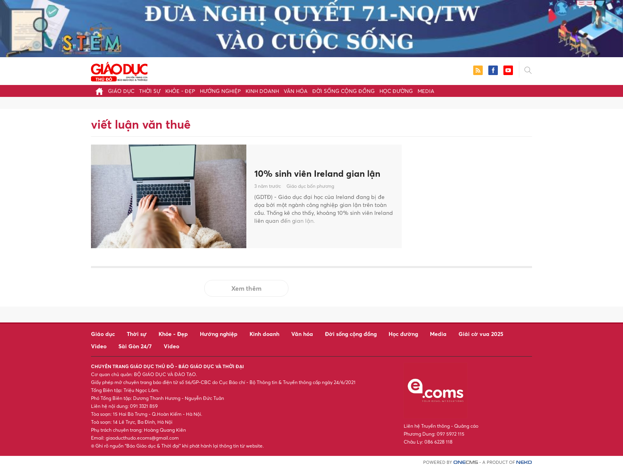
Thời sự (150, 91)
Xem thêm (246, 288)
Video (98, 346)
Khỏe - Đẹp (180, 91)
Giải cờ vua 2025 (481, 333)
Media (426, 91)
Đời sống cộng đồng (343, 91)
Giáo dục (121, 91)
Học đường (396, 91)
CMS (465, 462)
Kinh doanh (262, 91)
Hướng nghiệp (220, 91)
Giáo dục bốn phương (310, 186)
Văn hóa (296, 91)
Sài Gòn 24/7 (135, 346)
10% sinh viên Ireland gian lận (321, 173)
